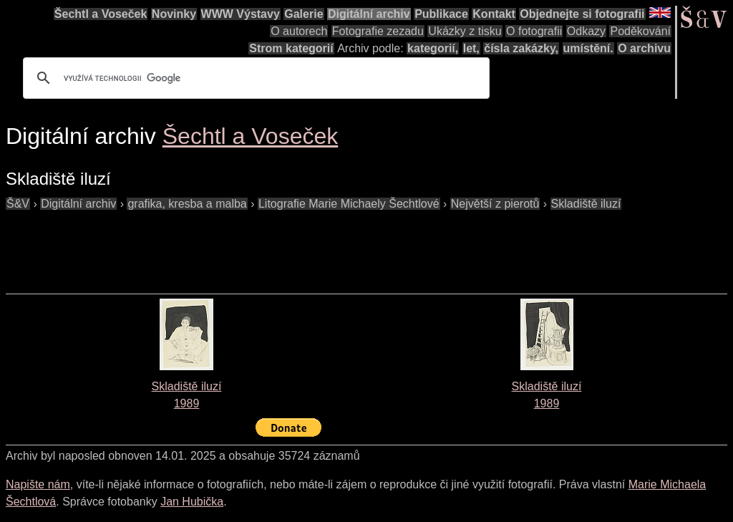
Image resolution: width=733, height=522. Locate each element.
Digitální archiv (369, 14)
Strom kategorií (291, 48)
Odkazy (586, 31)
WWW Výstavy (240, 14)
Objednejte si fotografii (582, 14)
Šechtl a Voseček (100, 14)
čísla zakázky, (521, 48)
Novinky (174, 14)
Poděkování (640, 31)
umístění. (588, 48)
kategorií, (432, 48)
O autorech (299, 31)
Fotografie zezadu (378, 31)
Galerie (303, 14)
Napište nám (38, 484)
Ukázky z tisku (464, 31)
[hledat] (254, 78)
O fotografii (534, 31)
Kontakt (493, 14)
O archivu (644, 48)
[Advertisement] (266, 245)
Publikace (441, 14)
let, (471, 48)
